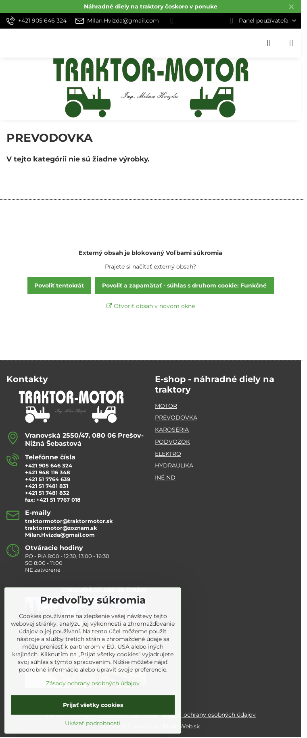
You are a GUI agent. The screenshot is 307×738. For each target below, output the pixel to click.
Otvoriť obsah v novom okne (151, 306)
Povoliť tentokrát (59, 285)
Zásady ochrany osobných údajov (209, 714)
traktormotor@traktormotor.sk (69, 521)
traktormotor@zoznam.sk (61, 528)
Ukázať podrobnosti (93, 723)
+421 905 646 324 (48, 465)
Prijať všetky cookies (93, 705)
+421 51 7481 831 (46, 486)
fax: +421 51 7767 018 (53, 499)
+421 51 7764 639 (47, 479)
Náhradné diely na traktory (123, 6)
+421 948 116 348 (47, 472)
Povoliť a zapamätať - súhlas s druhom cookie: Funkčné (184, 285)
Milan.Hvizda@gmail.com (60, 534)
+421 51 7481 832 (47, 493)
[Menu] (291, 43)
